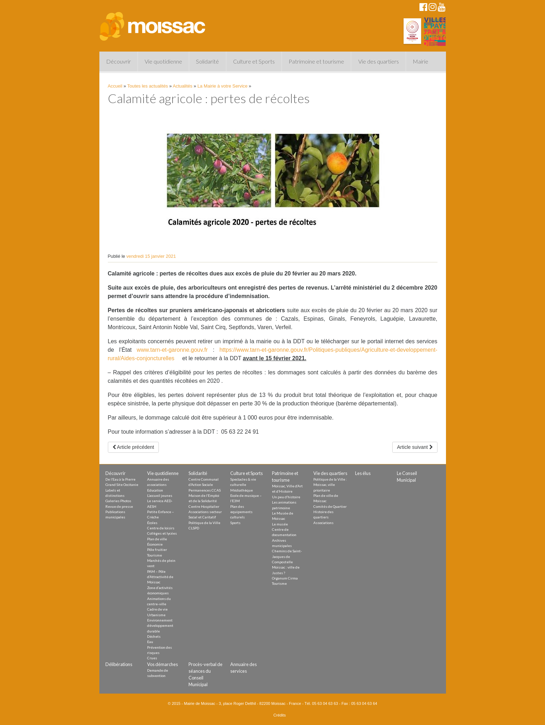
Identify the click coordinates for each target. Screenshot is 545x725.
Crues (152, 658)
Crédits (279, 715)
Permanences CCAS (205, 490)
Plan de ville (157, 539)
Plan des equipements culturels (241, 511)
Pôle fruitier (157, 549)
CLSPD (194, 528)
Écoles (152, 523)
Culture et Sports (254, 61)
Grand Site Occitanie (121, 484)
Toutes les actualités (147, 86)
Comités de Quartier (330, 506)
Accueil (115, 86)
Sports (235, 523)
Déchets (154, 636)
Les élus (363, 473)
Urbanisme (156, 615)
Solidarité (207, 61)
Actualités (182, 86)
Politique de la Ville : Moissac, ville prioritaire (330, 484)
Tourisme (154, 555)
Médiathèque (241, 490)
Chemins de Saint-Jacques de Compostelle (287, 556)
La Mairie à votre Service (222, 86)
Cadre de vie (157, 609)
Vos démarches (162, 664)
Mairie (420, 61)
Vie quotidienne (163, 61)
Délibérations (118, 664)
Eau (150, 642)
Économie (155, 544)
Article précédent (133, 447)
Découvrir (118, 61)
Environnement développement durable (160, 625)
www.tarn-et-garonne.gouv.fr (172, 350)
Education (155, 490)
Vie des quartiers (378, 61)
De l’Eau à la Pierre (120, 479)
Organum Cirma (285, 578)
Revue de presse (119, 506)
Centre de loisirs (160, 528)
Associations (323, 523)
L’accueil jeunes (159, 495)
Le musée (280, 524)
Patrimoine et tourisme (316, 61)
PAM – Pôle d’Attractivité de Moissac (160, 576)
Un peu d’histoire (286, 497)
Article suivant (415, 447)
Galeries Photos (118, 501)
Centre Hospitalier (204, 506)
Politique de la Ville (204, 523)
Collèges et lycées (162, 533)
